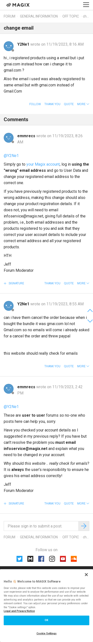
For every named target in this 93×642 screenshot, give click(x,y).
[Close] (86, 574)
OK (46, 620)
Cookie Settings (47, 633)
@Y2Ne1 (11, 155)
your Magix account (43, 164)
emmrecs (26, 136)
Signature (16, 283)
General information (39, 16)
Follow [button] (35, 104)
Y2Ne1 (23, 44)
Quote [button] (69, 104)
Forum (9, 16)
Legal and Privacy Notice (19, 611)
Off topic (70, 16)
